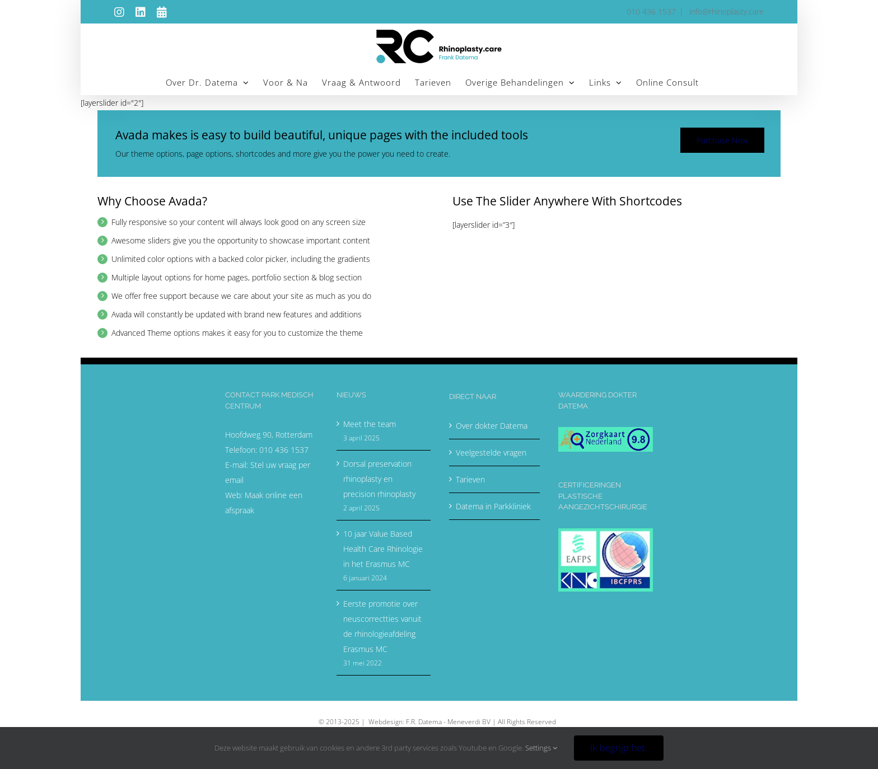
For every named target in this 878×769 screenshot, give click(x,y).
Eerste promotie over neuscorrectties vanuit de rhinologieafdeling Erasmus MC (382, 626)
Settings (541, 748)
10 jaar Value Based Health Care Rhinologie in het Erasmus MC (383, 548)
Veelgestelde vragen (491, 452)
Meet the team (369, 424)
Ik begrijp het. (618, 748)
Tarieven (470, 479)
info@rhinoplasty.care (725, 11)
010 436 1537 (284, 449)
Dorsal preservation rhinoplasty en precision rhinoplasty (379, 478)
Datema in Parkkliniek (493, 506)
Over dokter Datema (491, 425)
